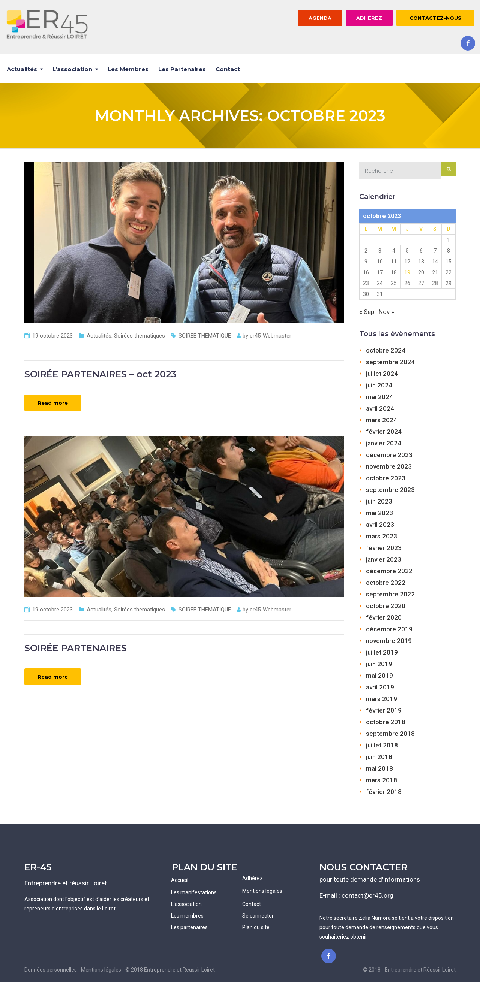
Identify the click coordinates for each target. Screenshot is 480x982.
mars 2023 (381, 536)
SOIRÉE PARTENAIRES (75, 648)
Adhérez (252, 878)
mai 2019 (379, 675)
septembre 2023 (390, 489)
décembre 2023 (389, 455)
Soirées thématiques (139, 335)
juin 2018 (379, 757)
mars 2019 (381, 698)
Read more (53, 403)
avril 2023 (380, 524)
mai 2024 (379, 397)
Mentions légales (262, 891)
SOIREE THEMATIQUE (204, 335)
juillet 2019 (382, 652)
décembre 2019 (389, 629)
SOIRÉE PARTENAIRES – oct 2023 (100, 374)
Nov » (386, 311)
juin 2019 (379, 664)
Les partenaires (182, 69)
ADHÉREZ (369, 18)
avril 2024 (380, 408)
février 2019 (384, 710)
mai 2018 (379, 768)
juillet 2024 (382, 373)
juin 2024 (379, 385)
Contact (228, 69)
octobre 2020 (385, 606)
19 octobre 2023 (52, 335)
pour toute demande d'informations (370, 879)
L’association (72, 69)
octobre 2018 (385, 722)
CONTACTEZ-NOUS (435, 18)
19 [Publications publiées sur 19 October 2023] (407, 272)
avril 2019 (380, 687)
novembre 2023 (389, 466)
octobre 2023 (385, 478)
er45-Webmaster (270, 335)
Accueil (179, 880)
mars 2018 (381, 780)
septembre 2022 (390, 594)
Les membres (128, 69)
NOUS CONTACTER (363, 867)
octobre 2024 (385, 350)
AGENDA (320, 18)
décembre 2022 (389, 571)
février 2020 (384, 617)
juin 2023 (379, 501)
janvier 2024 (383, 443)
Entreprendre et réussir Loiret (65, 883)
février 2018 (384, 791)
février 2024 (384, 431)
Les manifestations (194, 892)
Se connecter (258, 916)
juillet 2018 (382, 745)
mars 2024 (381, 420)
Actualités (22, 69)
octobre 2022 (385, 582)
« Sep (366, 311)
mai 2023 (379, 513)
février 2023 (384, 548)
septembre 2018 (390, 733)
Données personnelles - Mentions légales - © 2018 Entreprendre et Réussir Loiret (119, 970)
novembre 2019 (389, 640)
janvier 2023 (383, 559)
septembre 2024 (390, 362)
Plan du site (256, 927)
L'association (186, 904)
